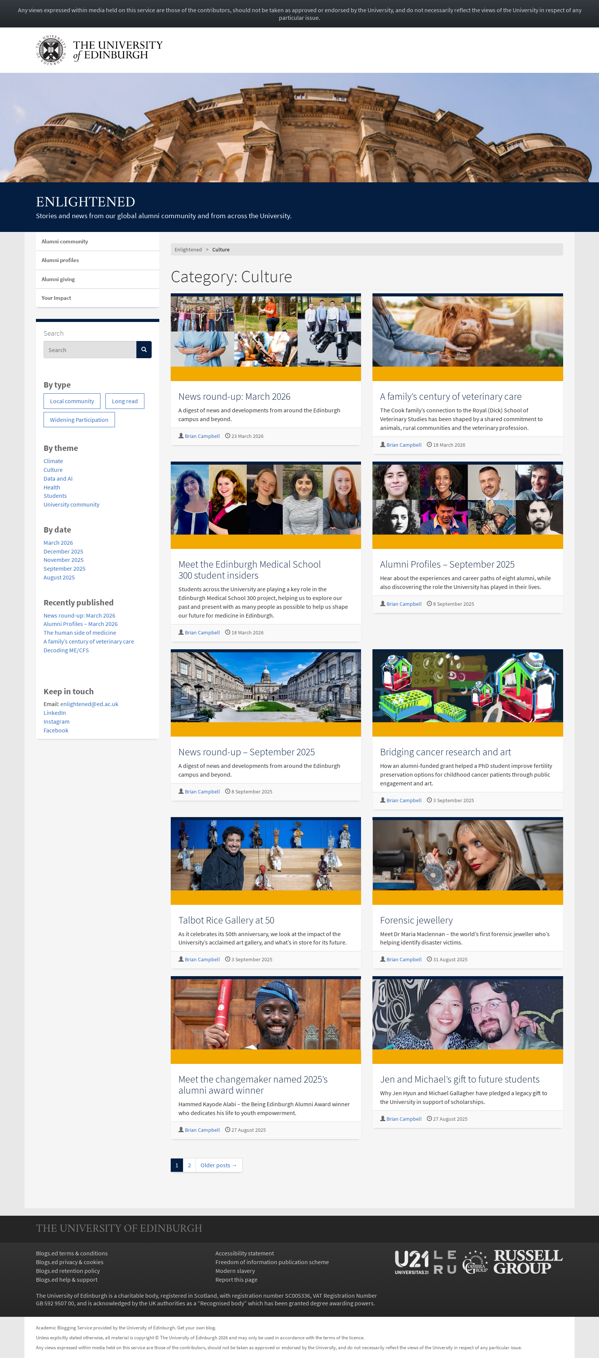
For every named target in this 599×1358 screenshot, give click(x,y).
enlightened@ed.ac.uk (89, 704)
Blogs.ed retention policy (68, 1270)
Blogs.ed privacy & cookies (70, 1262)
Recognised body (222, 1303)
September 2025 (65, 568)
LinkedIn (55, 712)
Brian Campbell (202, 436)
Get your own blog (196, 1327)
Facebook (56, 730)
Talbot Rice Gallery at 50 (226, 920)
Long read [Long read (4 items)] (125, 401)
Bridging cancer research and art (445, 751)
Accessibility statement (244, 1253)
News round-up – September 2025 (246, 751)
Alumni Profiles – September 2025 (447, 564)
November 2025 (64, 559)
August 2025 (59, 577)
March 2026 (58, 542)
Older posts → (219, 1165)
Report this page (236, 1279)
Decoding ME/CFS (66, 650)
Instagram (57, 721)
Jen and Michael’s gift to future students (460, 1079)
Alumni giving (58, 279)
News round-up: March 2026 (79, 615)
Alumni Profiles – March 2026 (81, 624)
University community (71, 504)
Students (55, 495)
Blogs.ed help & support (66, 1279)
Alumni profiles (60, 260)
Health (52, 487)
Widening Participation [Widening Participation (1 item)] (79, 419)
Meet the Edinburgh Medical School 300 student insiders (249, 569)
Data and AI (58, 478)
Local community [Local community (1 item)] (72, 401)
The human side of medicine (80, 632)
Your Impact (56, 297)
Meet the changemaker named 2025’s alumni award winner (253, 1084)
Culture (53, 469)
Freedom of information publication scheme (272, 1262)
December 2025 (63, 551)
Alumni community (65, 241)
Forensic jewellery (416, 920)
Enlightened (85, 203)
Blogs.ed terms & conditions (72, 1253)
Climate (53, 461)
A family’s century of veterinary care (89, 641)
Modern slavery (235, 1270)
